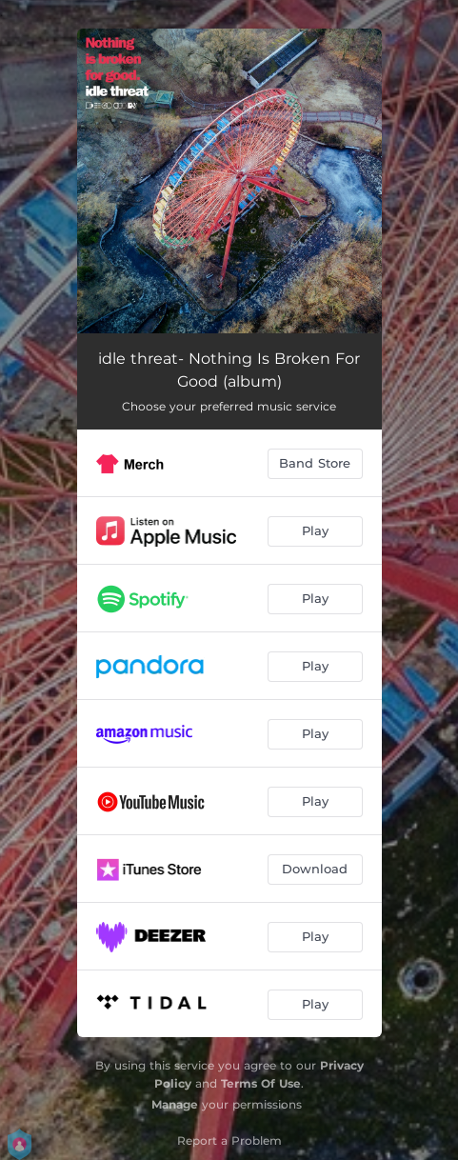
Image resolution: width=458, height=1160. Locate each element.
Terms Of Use (261, 1083)
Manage (174, 1104)
